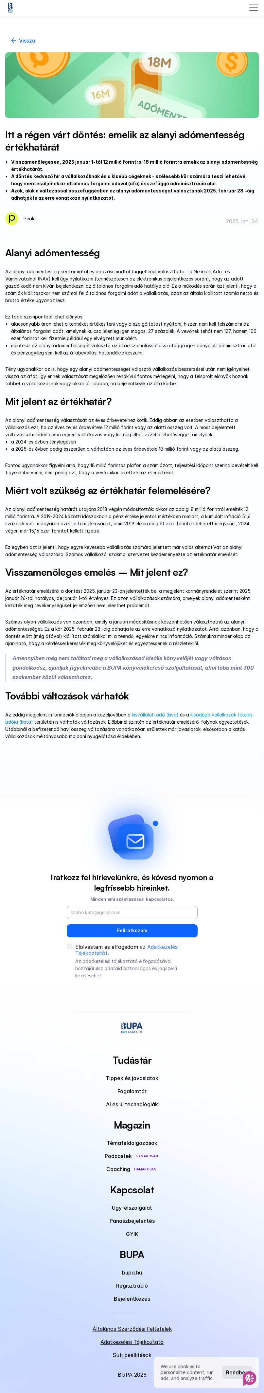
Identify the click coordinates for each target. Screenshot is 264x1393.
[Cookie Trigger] (132, 1355)
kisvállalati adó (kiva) (155, 714)
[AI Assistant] (249, 1378)
